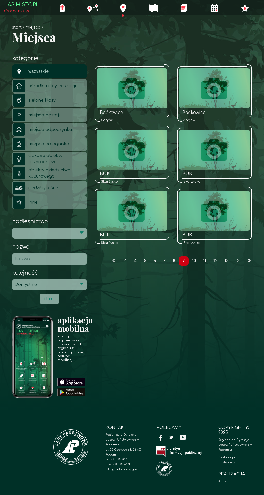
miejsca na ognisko (41, 144)
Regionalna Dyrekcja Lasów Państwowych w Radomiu (235, 444)
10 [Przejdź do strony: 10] (194, 261)
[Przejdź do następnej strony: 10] (238, 261)
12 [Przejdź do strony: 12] (215, 261)
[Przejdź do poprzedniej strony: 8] (125, 261)
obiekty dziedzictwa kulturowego (41, 173)
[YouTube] (183, 438)
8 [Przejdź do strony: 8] (174, 261)
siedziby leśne (35, 188)
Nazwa (21, 247)
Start (17, 27)
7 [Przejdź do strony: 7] (164, 261)
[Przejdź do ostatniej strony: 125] (249, 261)
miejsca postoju (37, 115)
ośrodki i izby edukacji (44, 86)
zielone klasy (34, 100)
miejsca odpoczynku (42, 129)
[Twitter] (171, 438)
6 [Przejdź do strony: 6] (155, 261)
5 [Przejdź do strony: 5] (145, 261)
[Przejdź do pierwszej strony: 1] (114, 261)
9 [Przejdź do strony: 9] (183, 261)
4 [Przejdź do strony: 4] (135, 261)
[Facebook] (160, 438)
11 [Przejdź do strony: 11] (204, 261)
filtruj (49, 299)
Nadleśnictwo (30, 222)
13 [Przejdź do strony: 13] (227, 261)
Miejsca (32, 27)
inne (25, 202)
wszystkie (31, 71)
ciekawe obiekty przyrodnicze (37, 159)
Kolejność (25, 273)
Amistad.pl (226, 481)
